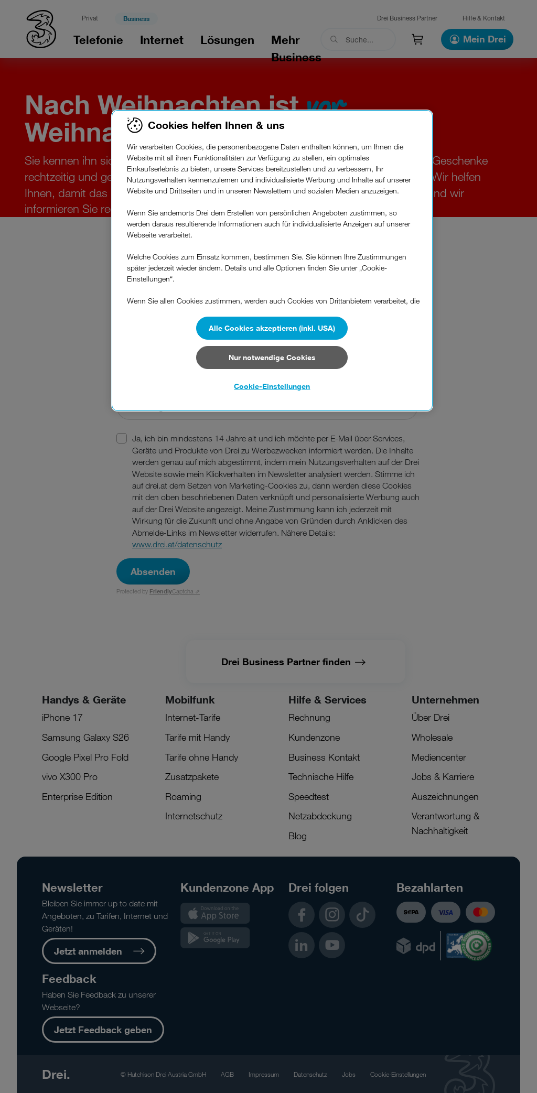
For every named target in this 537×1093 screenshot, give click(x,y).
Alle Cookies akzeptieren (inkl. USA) (272, 327)
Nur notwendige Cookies (272, 357)
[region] (272, 261)
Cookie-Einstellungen (272, 386)
